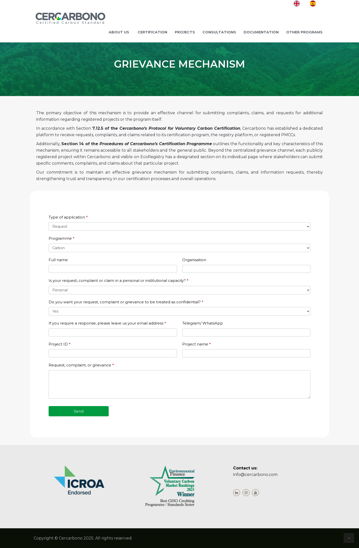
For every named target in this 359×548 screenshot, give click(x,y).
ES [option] (320, 3)
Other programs (304, 32)
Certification (152, 32)
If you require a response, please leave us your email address (107, 323)
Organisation (194, 259)
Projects (185, 32)
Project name (196, 344)
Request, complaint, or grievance (81, 365)
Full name (58, 259)
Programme (62, 238)
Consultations (219, 32)
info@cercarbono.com (255, 474)
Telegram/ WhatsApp (202, 323)
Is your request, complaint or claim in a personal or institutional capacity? (118, 280)
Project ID (60, 344)
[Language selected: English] (309, 3)
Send (79, 411)
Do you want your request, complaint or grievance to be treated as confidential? (126, 302)
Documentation (261, 32)
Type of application (68, 217)
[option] (316, 3)
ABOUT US (119, 32)
